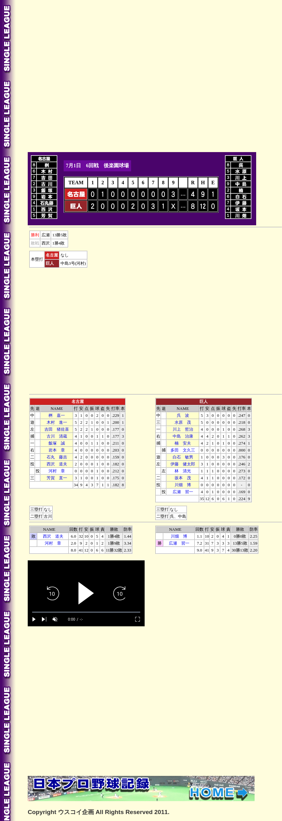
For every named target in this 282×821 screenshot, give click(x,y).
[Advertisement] (72, 75)
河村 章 (57, 471)
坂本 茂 (183, 477)
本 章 (57, 450)
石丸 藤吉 (57, 457)
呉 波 (183, 415)
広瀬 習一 (183, 491)
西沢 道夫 (57, 464)
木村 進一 (57, 422)
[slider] (86, 612)
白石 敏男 (183, 457)
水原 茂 (183, 422)
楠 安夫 (183, 443)
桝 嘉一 (57, 415)
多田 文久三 (182, 450)
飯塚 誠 (57, 443)
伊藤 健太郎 (182, 464)
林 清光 (183, 471)
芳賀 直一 (57, 477)
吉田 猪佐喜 (56, 429)
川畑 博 (183, 484)
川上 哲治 (183, 429)
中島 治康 (183, 436)
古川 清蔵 (57, 436)
